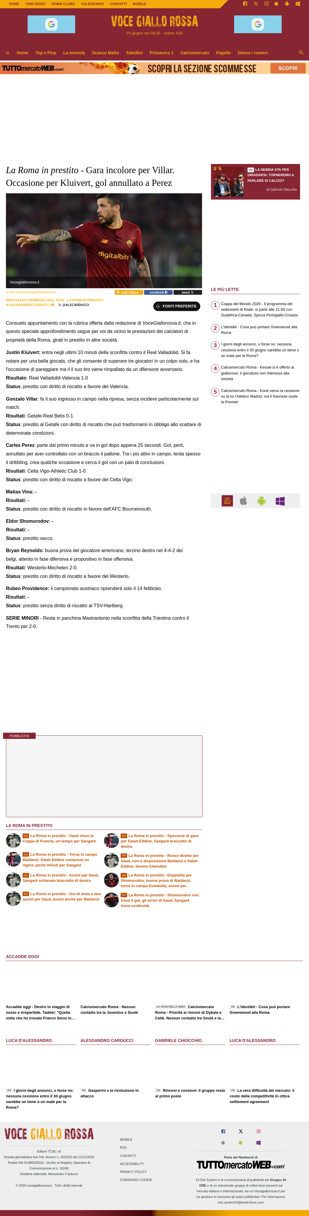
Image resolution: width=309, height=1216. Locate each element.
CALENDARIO (92, 4)
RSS (123, 1148)
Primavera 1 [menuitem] (162, 52)
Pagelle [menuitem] (223, 52)
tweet (188, 292)
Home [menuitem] (23, 52)
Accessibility (132, 1164)
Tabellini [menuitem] (134, 52)
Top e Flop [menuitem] (45, 52)
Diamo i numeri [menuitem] (253, 52)
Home (14, 4)
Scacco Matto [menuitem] (105, 52)
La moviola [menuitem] (74, 52)
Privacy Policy (133, 1172)
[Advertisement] (255, 743)
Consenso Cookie (136, 1180)
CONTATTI (118, 4)
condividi (158, 292)
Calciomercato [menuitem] (194, 52)
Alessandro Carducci (30, 305)
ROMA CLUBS (63, 4)
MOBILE (139, 4)
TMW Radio (36, 4)
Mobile (126, 1140)
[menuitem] (7, 53)
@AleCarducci (73, 305)
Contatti (128, 1156)
